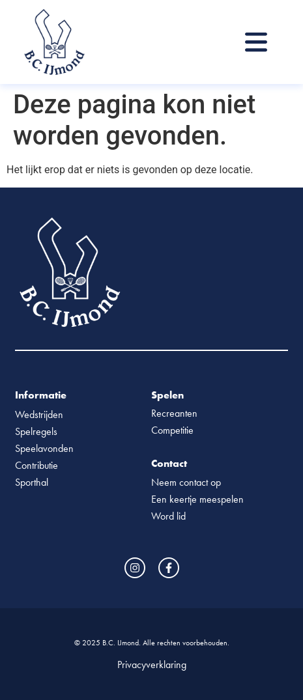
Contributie (36, 465)
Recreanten (174, 413)
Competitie (172, 430)
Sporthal (31, 482)
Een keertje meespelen (197, 499)
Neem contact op (186, 482)
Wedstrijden (39, 414)
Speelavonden (44, 448)
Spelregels (36, 431)
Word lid (168, 516)
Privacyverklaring (151, 664)
